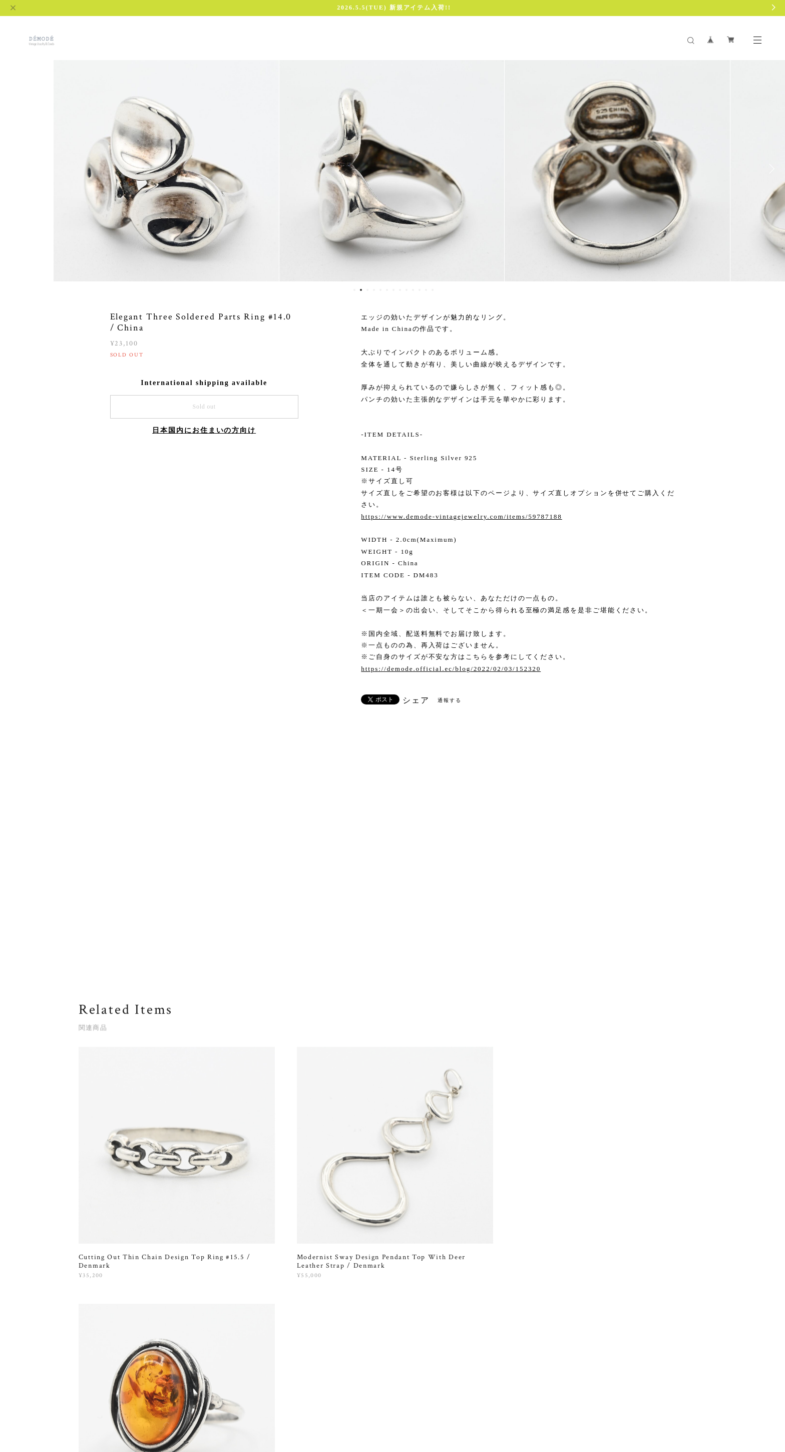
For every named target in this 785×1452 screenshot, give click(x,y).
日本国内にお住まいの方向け (204, 430)
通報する (450, 700)
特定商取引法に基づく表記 (190, 1389)
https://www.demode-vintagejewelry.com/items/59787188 (461, 516)
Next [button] (770, 169)
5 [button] (380, 290)
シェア (416, 700)
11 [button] (420, 290)
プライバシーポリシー (114, 1389)
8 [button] (400, 290)
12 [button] (426, 290)
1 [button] (354, 290)
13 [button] (433, 290)
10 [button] (413, 290)
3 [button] (367, 290)
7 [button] (393, 290)
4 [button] (374, 290)
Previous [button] (15, 169)
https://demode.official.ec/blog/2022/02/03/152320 (451, 668)
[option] (166, 168)
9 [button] (407, 290)
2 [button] (361, 290)
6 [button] (387, 290)
